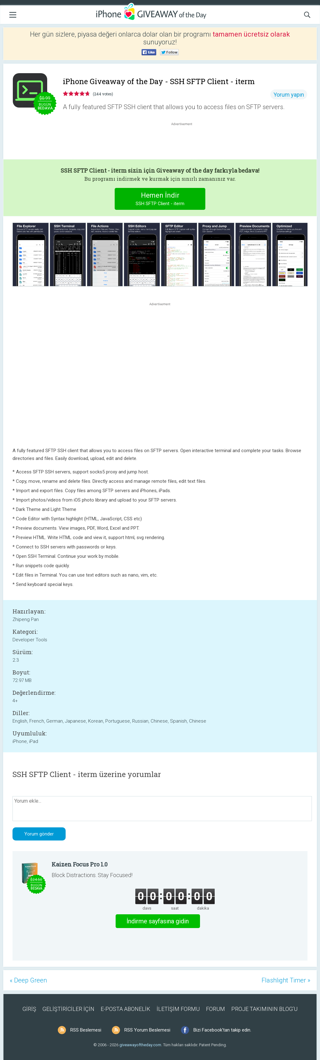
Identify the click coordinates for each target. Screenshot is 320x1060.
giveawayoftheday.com (140, 1044)
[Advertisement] (185, 142)
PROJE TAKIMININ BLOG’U (264, 1009)
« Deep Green (28, 980)
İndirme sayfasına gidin (158, 921)
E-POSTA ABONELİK (125, 1009)
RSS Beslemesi (85, 1030)
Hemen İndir (160, 199)
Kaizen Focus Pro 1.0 (80, 864)
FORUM (215, 1009)
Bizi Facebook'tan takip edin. (222, 1030)
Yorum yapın (288, 94)
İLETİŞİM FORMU (178, 1009)
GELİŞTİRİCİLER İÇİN (68, 1009)
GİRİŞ (29, 1009)
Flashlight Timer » (286, 980)
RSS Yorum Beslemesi (147, 1030)
